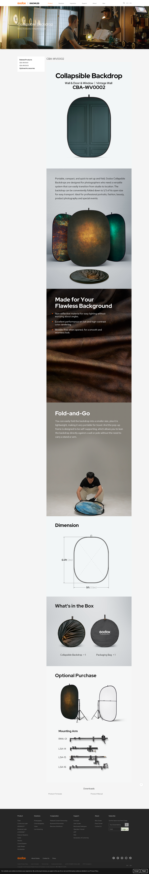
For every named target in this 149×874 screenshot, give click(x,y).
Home (19, 29)
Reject (144, 871)
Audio (19, 838)
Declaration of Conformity (81, 838)
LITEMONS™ (21, 832)
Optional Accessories (27, 68)
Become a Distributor (56, 826)
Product (50, 3)
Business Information (57, 864)
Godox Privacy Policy (22, 864)
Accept (136, 871)
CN (127, 3)
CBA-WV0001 (23, 63)
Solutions (61, 3)
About (94, 3)
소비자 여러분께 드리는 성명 (72, 864)
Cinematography (39, 823)
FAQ (75, 835)
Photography (38, 820)
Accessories (27, 29)
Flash (19, 820)
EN (131, 3)
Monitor (19, 840)
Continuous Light (22, 823)
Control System (22, 843)
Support (84, 3)
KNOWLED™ (21, 826)
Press (54, 858)
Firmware (76, 820)
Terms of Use (45, 864)
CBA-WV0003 (24, 65)
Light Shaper (21, 846)
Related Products (25, 60)
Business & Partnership (57, 823)
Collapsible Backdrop (39, 29)
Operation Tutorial (79, 829)
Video (36, 826)
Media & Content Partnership (58, 820)
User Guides (77, 823)
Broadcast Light (22, 829)
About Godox (35, 858)
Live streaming (38, 829)
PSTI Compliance (87, 864)
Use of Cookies (35, 864)
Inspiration (73, 3)
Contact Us (98, 826)
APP (75, 832)
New (103, 3)
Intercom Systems (22, 835)
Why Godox (98, 820)
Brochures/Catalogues (80, 826)
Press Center (99, 823)
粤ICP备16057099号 (61, 867)
